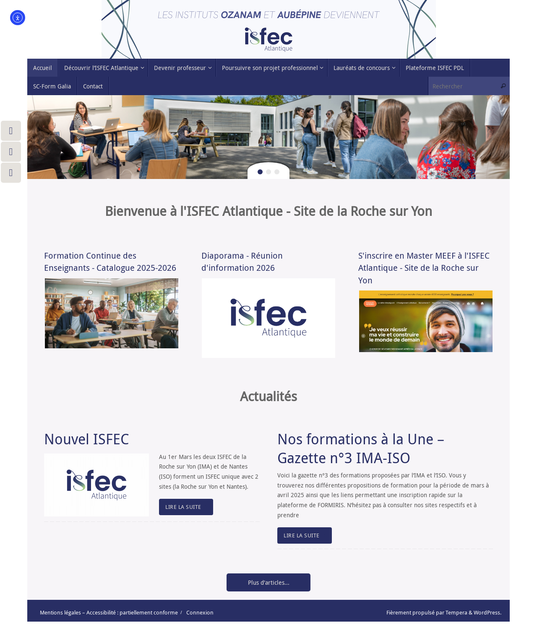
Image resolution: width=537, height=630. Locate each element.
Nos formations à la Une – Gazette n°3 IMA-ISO (360, 448)
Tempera (456, 612)
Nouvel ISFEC (86, 439)
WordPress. (487, 612)
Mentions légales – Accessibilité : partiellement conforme (109, 612)
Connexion (200, 612)
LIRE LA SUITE (187, 507)
